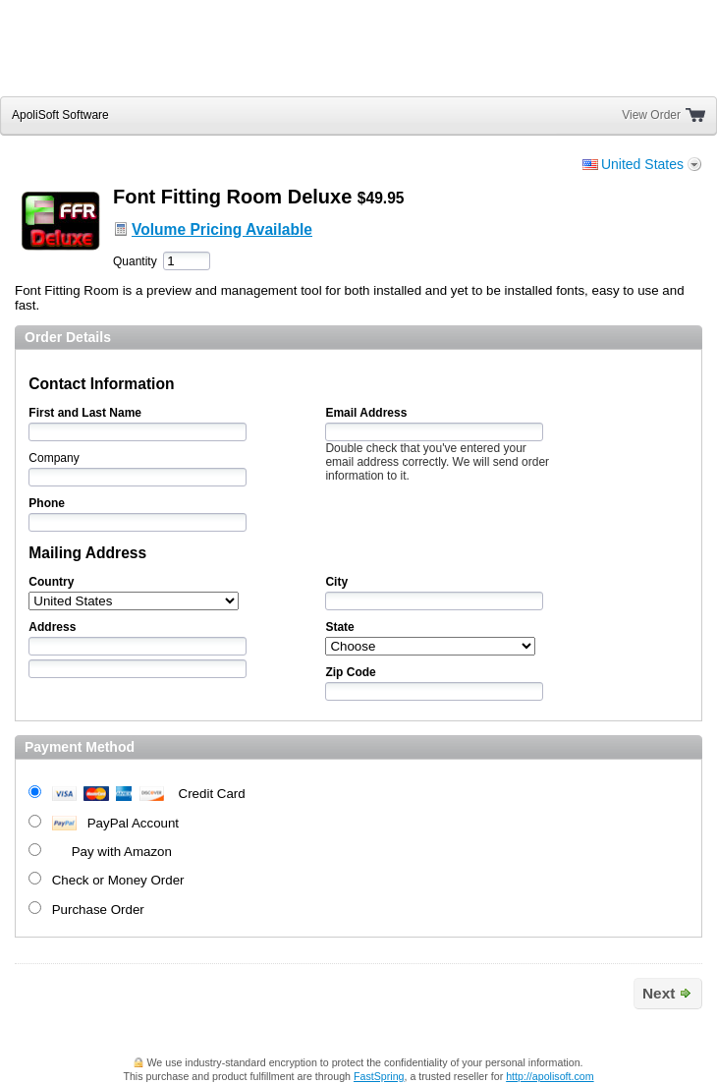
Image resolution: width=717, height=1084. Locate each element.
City (336, 582)
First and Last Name (84, 413)
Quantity (135, 261)
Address (52, 627)
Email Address (366, 413)
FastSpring (379, 1076)
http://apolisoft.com (549, 1076)
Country (51, 582)
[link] (650, 55)
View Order (651, 115)
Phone (46, 503)
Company (53, 458)
